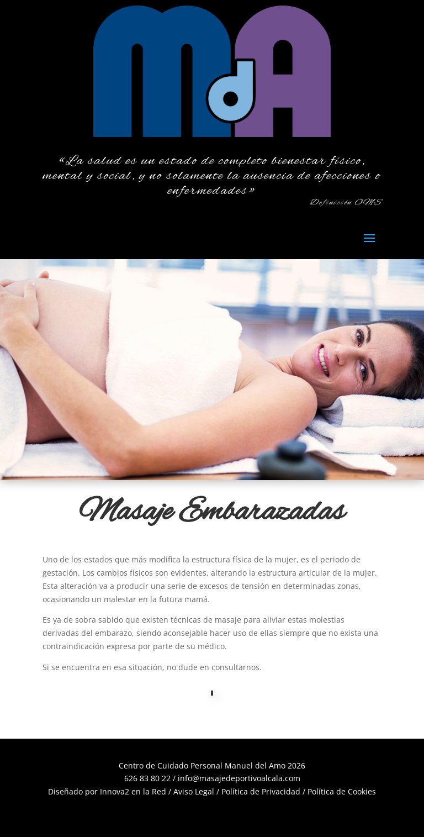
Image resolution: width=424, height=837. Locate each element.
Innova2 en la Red (133, 791)
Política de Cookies (342, 791)
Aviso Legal (193, 791)
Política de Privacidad (260, 791)
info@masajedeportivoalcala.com (239, 778)
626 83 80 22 (147, 778)
